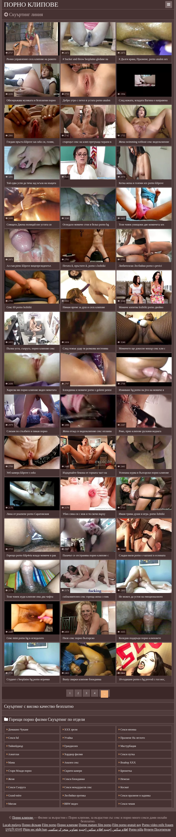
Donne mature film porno (95, 825)
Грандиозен (70, 746)
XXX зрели (70, 729)
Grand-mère (14, 795)
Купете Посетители (157, 829)
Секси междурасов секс (77, 787)
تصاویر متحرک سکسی (63, 829)
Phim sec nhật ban (35, 829)
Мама (11, 762)
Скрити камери (72, 770)
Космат (124, 787)
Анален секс (71, 762)
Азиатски (13, 754)
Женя (10, 779)
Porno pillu (136, 829)
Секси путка (127, 754)
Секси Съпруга (16, 787)
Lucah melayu (12, 825)
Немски (124, 779)
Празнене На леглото (132, 737)
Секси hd (13, 737)
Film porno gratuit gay (126, 825)
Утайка (68, 737)
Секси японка (127, 729)
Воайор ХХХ (127, 762)
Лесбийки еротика (74, 795)
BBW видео (70, 803)
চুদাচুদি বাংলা (14, 829)
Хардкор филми (73, 754)
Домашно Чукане (17, 729)
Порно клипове (31, 4)
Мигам (11, 803)
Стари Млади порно (19, 770)
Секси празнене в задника (134, 795)
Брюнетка (125, 770)
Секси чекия (127, 803)
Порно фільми (31, 825)
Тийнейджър (15, 746)
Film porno (49, 825)
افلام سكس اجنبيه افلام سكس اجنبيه (103, 829)
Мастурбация (127, 746)
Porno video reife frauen (157, 825)
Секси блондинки (74, 779)
